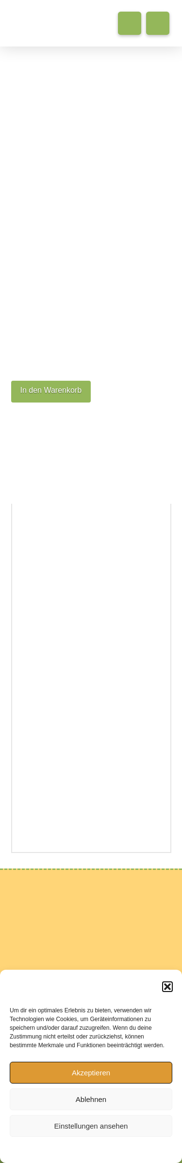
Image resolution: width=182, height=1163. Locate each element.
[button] (167, 987)
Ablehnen (91, 1099)
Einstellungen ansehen (91, 1126)
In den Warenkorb (51, 390)
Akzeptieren (91, 1073)
